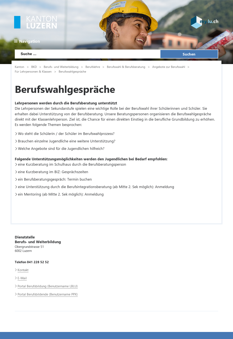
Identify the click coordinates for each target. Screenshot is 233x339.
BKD (34, 67)
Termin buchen (79, 179)
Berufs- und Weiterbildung (61, 67)
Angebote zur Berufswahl (168, 67)
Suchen (189, 54)
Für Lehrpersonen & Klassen (33, 71)
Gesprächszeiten (75, 171)
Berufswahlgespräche (72, 71)
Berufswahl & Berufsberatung (126, 67)
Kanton (19, 67)
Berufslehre (92, 67)
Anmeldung (164, 186)
